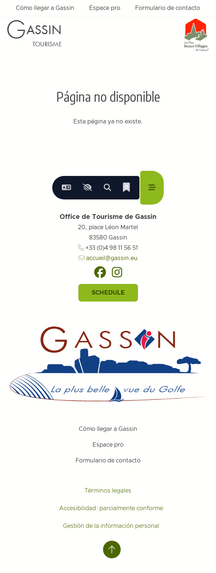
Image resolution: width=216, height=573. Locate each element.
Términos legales (108, 491)
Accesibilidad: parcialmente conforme (111, 508)
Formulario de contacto (167, 8)
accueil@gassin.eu (108, 258)
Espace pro (104, 8)
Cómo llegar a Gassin (45, 8)
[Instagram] (117, 272)
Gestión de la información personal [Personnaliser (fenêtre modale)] (111, 526)
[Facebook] (100, 272)
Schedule (108, 293)
